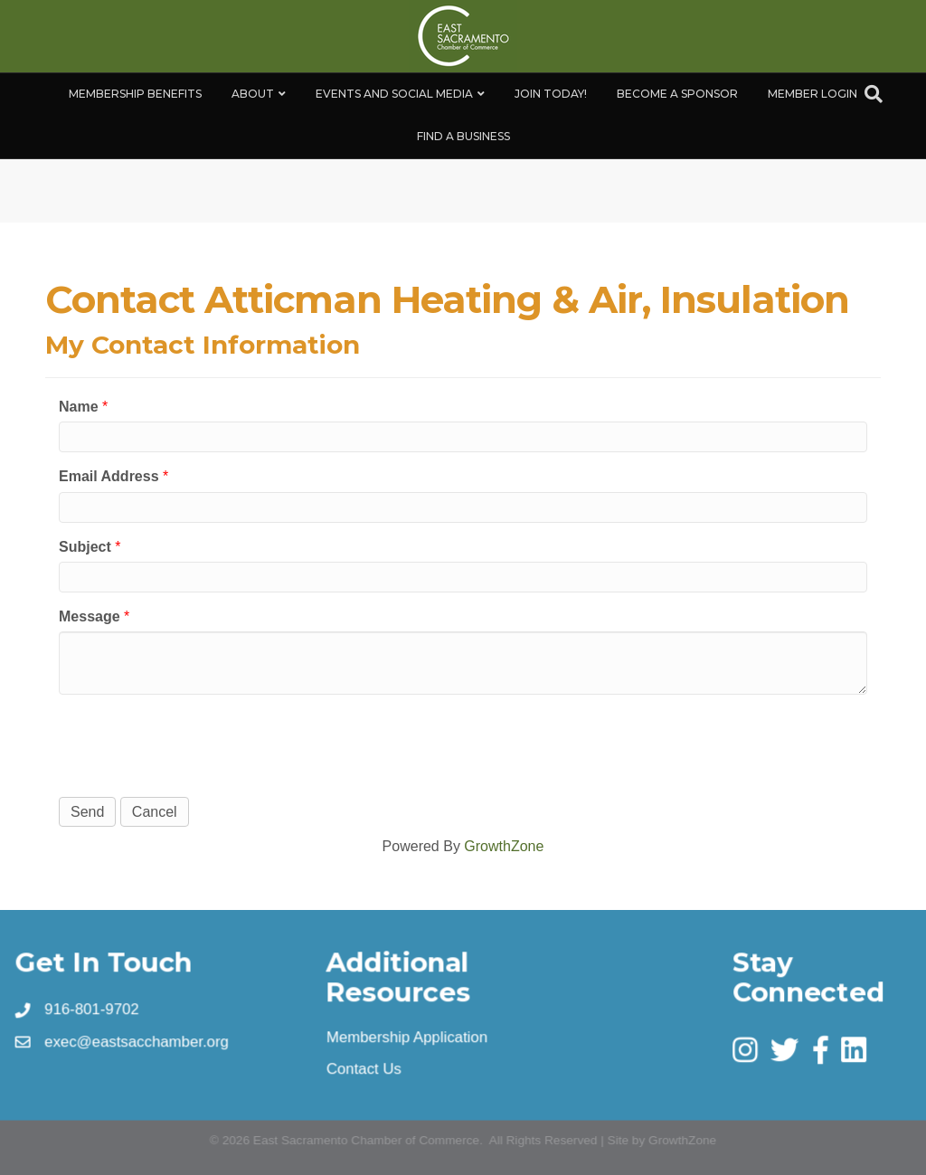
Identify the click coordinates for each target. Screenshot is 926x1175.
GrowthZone (503, 846)
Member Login (812, 93)
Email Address (109, 476)
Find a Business (463, 136)
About (253, 93)
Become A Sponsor (677, 93)
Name (79, 406)
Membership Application (407, 1036)
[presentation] (196, 743)
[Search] (873, 94)
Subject (85, 546)
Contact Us (364, 1068)
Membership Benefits (135, 93)
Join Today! (551, 93)
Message (89, 616)
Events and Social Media (394, 93)
